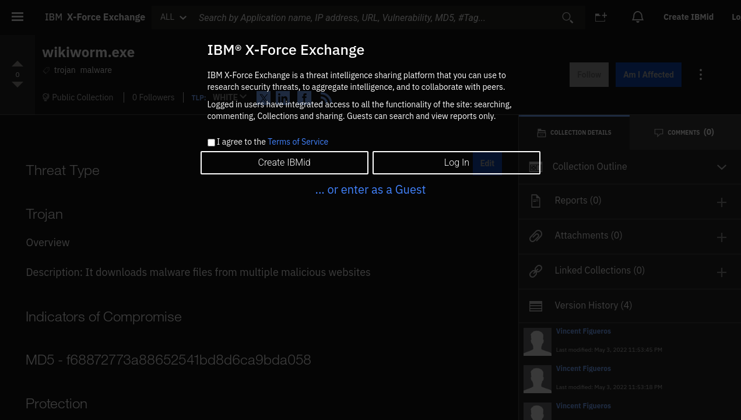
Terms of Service (298, 141)
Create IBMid (284, 162)
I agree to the (272, 142)
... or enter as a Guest (370, 189)
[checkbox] (211, 142)
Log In (456, 162)
